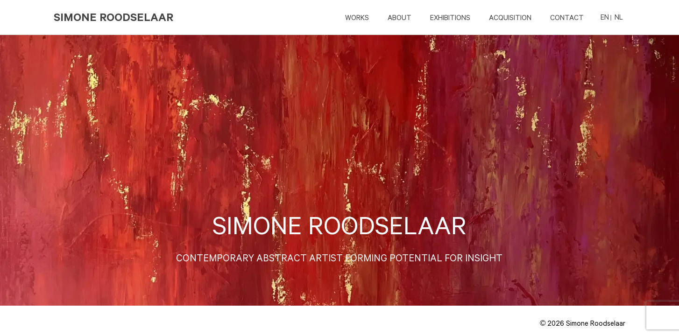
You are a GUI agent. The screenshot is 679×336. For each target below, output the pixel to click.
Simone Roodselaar (113, 17)
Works (357, 17)
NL (619, 16)
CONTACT (567, 17)
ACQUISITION (510, 17)
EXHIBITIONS (450, 17)
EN (605, 16)
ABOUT (399, 17)
